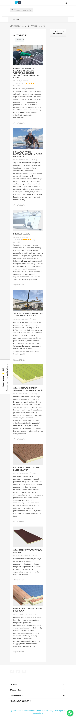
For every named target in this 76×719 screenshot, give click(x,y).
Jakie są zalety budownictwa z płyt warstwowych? (28, 314)
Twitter (18, 671)
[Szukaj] (21, 10)
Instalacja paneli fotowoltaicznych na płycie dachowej (27, 154)
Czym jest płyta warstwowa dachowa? (27, 609)
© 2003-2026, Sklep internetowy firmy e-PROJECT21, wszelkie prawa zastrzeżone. (38, 712)
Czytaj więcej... (19, 123)
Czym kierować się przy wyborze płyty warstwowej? (28, 389)
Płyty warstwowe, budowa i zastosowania (27, 469)
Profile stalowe (21, 234)
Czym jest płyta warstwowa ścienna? (27, 551)
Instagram (24, 671)
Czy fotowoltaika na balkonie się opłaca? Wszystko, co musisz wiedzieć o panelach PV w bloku (26, 73)
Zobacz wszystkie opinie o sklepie (7, 377)
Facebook (12, 671)
